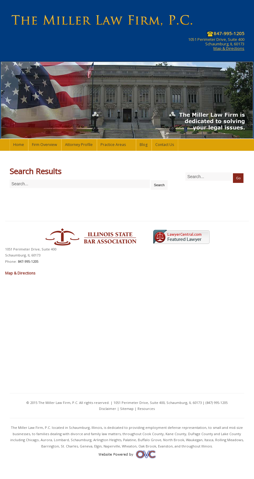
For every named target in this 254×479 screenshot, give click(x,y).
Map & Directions (228, 48)
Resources (146, 408)
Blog (143, 144)
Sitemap (127, 408)
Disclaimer (107, 408)
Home (18, 144)
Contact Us (164, 144)
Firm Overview (44, 144)
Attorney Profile (79, 144)
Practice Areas (113, 144)
